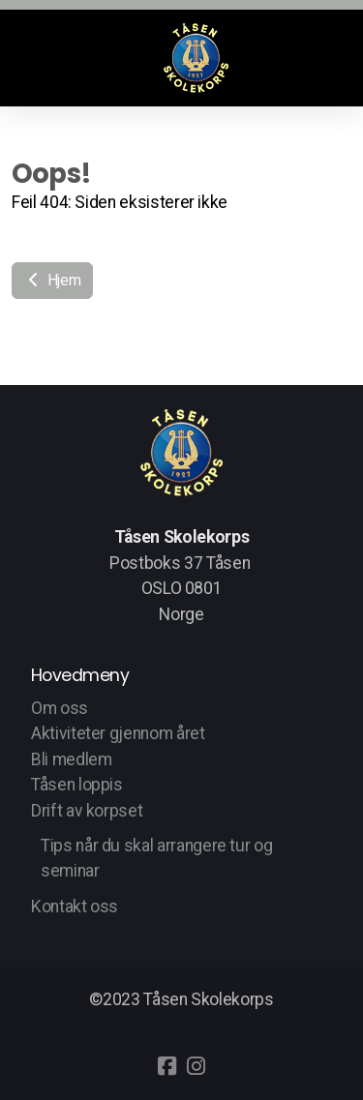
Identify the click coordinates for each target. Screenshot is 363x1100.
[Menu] (40, 58)
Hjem (52, 280)
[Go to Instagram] (196, 1066)
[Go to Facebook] (167, 1066)
